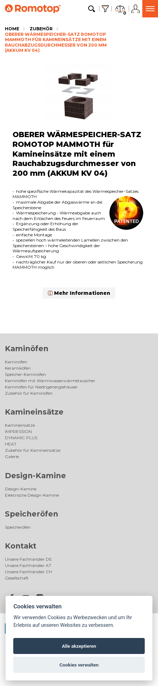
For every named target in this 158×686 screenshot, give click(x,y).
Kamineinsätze (34, 412)
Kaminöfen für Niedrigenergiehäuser (41, 386)
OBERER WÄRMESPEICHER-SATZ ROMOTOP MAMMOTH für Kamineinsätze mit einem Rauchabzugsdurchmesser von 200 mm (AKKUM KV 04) (56, 42)
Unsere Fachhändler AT (28, 565)
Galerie (12, 456)
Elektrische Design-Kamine (32, 495)
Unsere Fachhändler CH (28, 571)
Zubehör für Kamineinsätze (32, 450)
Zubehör (41, 28)
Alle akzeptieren (79, 646)
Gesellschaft (17, 578)
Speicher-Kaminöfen (25, 374)
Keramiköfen (18, 368)
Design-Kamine (35, 475)
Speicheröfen (31, 514)
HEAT (10, 444)
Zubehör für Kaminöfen (29, 393)
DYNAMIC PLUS (21, 437)
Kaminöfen (26, 348)
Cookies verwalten (78, 665)
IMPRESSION (18, 431)
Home (12, 28)
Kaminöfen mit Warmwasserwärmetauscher (50, 380)
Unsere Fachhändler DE (28, 559)
